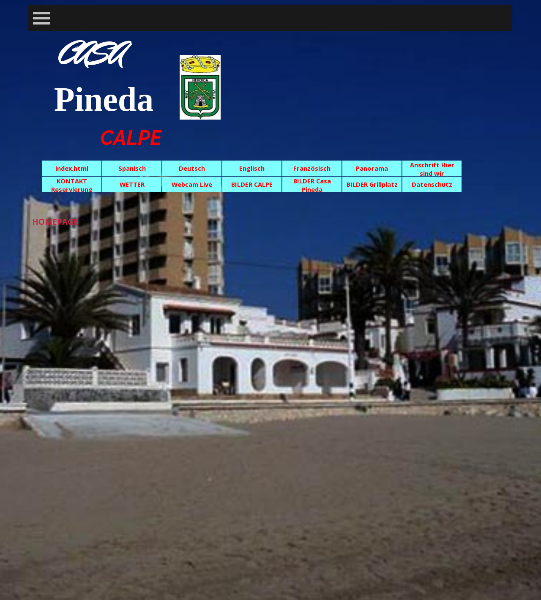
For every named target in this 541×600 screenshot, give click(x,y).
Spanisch (132, 168)
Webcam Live (192, 184)
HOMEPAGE (55, 221)
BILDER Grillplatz (372, 184)
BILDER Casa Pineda (312, 185)
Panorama (372, 168)
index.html (71, 168)
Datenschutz (432, 184)
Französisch (312, 168)
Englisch (252, 168)
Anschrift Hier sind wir (432, 169)
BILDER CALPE (252, 184)
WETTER (132, 184)
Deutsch (192, 168)
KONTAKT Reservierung (72, 185)
